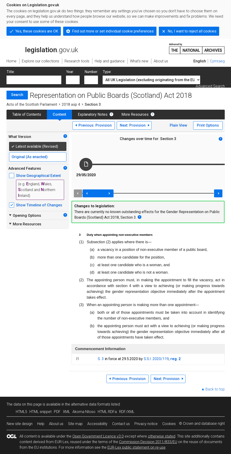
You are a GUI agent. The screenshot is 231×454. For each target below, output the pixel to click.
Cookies (169, 424)
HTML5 (21, 411)
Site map (75, 424)
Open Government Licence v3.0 (98, 436)
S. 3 (101, 359)
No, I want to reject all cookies (192, 31)
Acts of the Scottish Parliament (32, 104)
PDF (57, 411)
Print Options (208, 125)
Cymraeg (217, 61)
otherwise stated (161, 436)
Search (17, 95)
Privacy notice (146, 424)
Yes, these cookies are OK (36, 31)
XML (66, 411)
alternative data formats (90, 404)
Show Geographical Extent (38, 175)
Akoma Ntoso (83, 411)
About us (56, 424)
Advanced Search (210, 86)
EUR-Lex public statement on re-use (136, 447)
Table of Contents (26, 114)
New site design (20, 424)
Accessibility (97, 424)
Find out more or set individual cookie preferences (113, 31)
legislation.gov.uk (42, 48)
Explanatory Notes (92, 114)
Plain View (178, 125)
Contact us (121, 424)
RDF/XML (126, 411)
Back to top (215, 389)
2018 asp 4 (71, 104)
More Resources (135, 114)
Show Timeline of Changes (39, 205)
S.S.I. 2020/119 (156, 359)
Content (59, 114)
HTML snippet (40, 411)
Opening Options (24, 215)
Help (40, 424)
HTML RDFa (107, 411)
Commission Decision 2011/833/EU (148, 442)
